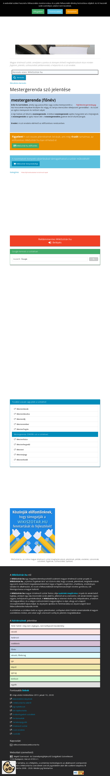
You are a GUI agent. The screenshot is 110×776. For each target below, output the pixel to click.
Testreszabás (55, 11)
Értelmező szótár (19, 726)
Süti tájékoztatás (19, 710)
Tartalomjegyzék (19, 722)
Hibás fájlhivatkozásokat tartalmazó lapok (34, 172)
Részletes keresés (18, 83)
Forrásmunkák (18, 718)
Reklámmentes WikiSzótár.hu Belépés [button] (55, 241)
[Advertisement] (55, 25)
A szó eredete (18, 730)
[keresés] (49, 259)
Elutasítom (72, 11)
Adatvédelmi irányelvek (22, 699)
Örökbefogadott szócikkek (23, 714)
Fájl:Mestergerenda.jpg (86, 105)
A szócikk (16, 733)
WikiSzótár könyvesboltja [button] (26, 163)
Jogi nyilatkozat (18, 706)
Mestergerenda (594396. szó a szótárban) (31, 434)
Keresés (18, 77)
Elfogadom (38, 11)
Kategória (14, 172)
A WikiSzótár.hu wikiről (21, 702)
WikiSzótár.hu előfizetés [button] (25, 145)
